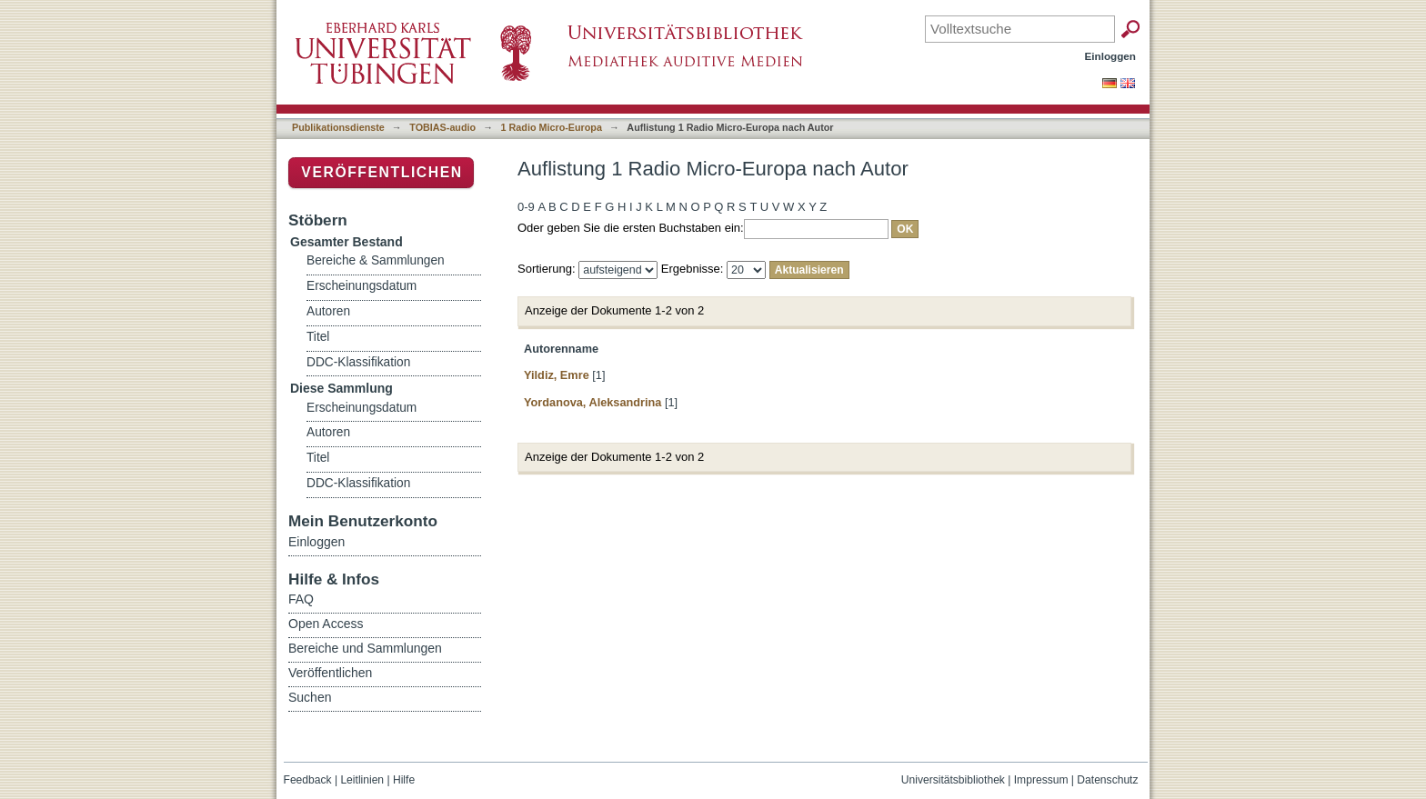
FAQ (301, 599)
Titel (317, 337)
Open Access (326, 623)
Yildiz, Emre (556, 375)
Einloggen (1111, 56)
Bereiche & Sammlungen (375, 260)
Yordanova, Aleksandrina (592, 402)
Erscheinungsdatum (361, 286)
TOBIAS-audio (442, 127)
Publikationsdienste (338, 127)
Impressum (1041, 780)
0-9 (526, 207)
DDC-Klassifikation (358, 362)
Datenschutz (1107, 780)
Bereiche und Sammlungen (365, 648)
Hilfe (404, 780)
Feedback (308, 780)
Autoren (328, 311)
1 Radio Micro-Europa (551, 127)
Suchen (309, 697)
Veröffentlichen (381, 172)
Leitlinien (362, 780)
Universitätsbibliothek (953, 780)
